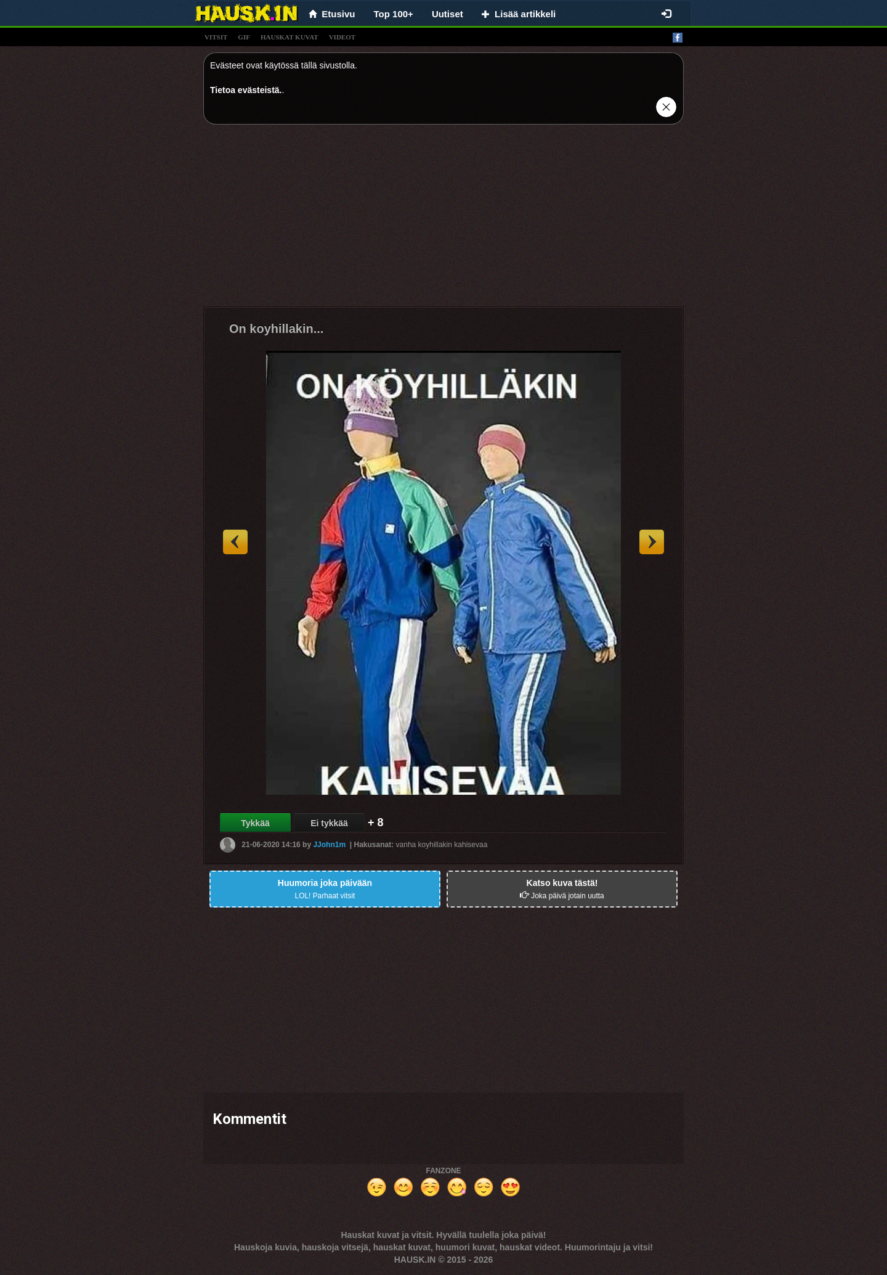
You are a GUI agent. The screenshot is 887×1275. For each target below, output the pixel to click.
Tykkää (255, 823)
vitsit (216, 37)
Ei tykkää (329, 823)
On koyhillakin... (276, 328)
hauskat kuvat (289, 37)
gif (244, 37)
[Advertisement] (443, 220)
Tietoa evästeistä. (245, 90)
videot (342, 37)
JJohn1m (329, 844)
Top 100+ (393, 14)
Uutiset (447, 14)
